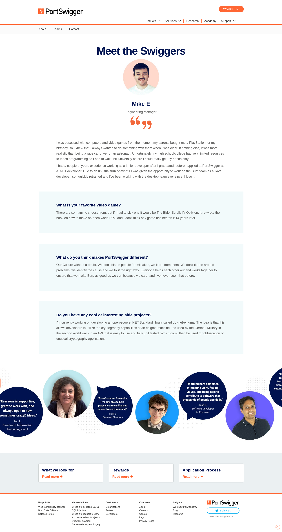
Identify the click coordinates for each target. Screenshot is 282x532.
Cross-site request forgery (85, 514)
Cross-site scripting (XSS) (85, 507)
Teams (57, 29)
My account (231, 9)
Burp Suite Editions (48, 510)
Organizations (113, 507)
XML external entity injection (86, 517)
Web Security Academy (185, 507)
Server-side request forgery (86, 524)
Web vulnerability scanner (51, 507)
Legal (142, 517)
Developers (111, 514)
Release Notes (46, 514)
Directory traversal (81, 521)
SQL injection (79, 510)
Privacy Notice (146, 521)
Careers (143, 510)
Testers (109, 510)
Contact (74, 29)
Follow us (223, 510)
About (42, 29)
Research (178, 514)
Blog (175, 510)
